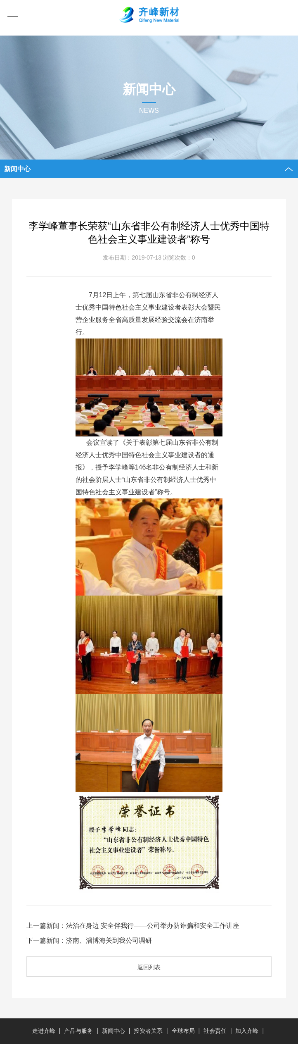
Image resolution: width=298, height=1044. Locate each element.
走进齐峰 (43, 1030)
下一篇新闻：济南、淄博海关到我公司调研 (89, 940)
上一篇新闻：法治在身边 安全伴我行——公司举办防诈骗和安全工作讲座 (132, 925)
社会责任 (215, 1030)
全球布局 (183, 1030)
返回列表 (149, 967)
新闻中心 (113, 1030)
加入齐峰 (246, 1030)
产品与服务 (78, 1030)
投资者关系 (148, 1030)
